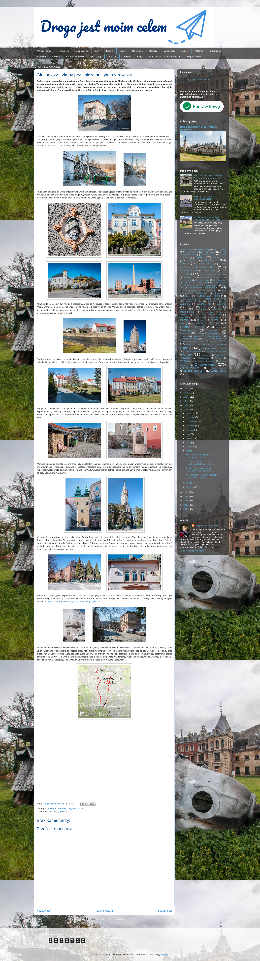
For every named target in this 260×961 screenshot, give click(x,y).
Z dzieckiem (63, 51)
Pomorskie (185, 333)
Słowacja (184, 341)
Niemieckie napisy (199, 323)
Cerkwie (126, 56)
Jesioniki (183, 291)
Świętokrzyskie (193, 56)
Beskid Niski (220, 249)
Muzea (215, 320)
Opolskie (41, 56)
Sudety (185, 51)
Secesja (219, 338)
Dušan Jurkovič (210, 271)
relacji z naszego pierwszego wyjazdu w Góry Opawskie (73, 601)
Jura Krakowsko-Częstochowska (164, 56)
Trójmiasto (210, 351)
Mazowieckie (198, 315)
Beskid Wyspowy (208, 254)
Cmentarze (137, 51)
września (190, 425)
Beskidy (153, 51)
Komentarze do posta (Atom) (110, 919)
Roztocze (197, 336)
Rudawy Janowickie (214, 336)
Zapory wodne (218, 371)
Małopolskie (169, 51)
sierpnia (190, 430)
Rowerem (184, 336)
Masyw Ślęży (208, 312)
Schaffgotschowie (188, 338)
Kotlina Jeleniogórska (215, 299)
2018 (186, 500)
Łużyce (183, 309)
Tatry (223, 348)
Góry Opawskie (219, 280)
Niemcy (183, 323)
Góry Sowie (203, 282)
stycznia (190, 487)
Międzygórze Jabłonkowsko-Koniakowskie (200, 317)
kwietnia (190, 446)
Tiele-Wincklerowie (193, 351)
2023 (186, 401)
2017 (186, 505)
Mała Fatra (217, 309)
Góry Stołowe (217, 282)
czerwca (190, 438)
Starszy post (165, 910)
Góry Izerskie (186, 280)
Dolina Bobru (205, 263)
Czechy (56, 56)
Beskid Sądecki (191, 252)
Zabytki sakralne (75, 808)
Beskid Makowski (187, 249)
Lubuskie (190, 306)
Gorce (223, 271)
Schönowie (207, 338)
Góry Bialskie (220, 274)
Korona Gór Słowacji (189, 299)
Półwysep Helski (213, 333)
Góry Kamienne (202, 280)
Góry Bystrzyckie (189, 277)
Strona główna (104, 910)
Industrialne (215, 51)
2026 (186, 388)
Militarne (199, 51)
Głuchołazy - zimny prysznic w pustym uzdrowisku (199, 455)
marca (189, 451)
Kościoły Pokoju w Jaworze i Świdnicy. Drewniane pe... (199, 469)
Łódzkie (205, 306)
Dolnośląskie (82, 51)
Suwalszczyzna (191, 344)
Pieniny (219, 327)
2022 (186, 405)
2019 (186, 496)
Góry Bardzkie (205, 274)
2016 (186, 509)
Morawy (201, 320)
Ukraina (222, 351)
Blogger (164, 954)
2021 (186, 409)
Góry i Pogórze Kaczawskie (211, 277)
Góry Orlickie (188, 282)
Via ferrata (207, 355)
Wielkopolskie (203, 358)
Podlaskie (213, 330)
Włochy (218, 358)
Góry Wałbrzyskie (210, 285)
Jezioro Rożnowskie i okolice (204, 290)
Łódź (219, 306)
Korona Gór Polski (75, 56)
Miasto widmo (215, 314)
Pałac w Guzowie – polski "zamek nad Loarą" (206, 197)
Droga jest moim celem (198, 79)
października (192, 421)
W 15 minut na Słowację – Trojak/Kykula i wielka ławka (207, 218)
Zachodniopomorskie (217, 368)
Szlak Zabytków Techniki (212, 344)
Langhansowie (204, 304)
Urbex (123, 51)
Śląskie (109, 51)
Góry (97, 51)
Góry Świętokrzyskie (189, 285)
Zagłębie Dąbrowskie (194, 371)
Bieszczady (95, 56)
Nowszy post (44, 910)
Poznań (199, 333)
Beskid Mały (203, 249)
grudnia (190, 413)
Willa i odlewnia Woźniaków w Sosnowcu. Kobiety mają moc (208, 176)
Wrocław (112, 56)
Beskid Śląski (207, 252)
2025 (186, 392)
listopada (190, 417)
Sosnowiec (199, 341)
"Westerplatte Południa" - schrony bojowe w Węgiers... (201, 476)
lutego (189, 483)
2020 (186, 492)
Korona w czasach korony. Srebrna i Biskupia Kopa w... (200, 462)
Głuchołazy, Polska (58, 811)
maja (188, 442)
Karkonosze (220, 293)
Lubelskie (221, 304)
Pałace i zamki (44, 51)
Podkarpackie (188, 330)
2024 (186, 397)
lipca (188, 434)
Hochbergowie (195, 287)
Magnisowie (200, 309)
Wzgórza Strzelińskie (205, 361)
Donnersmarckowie (189, 270)
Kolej (139, 56)
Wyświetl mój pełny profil (192, 550)
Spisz (211, 341)
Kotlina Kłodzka (193, 301)
